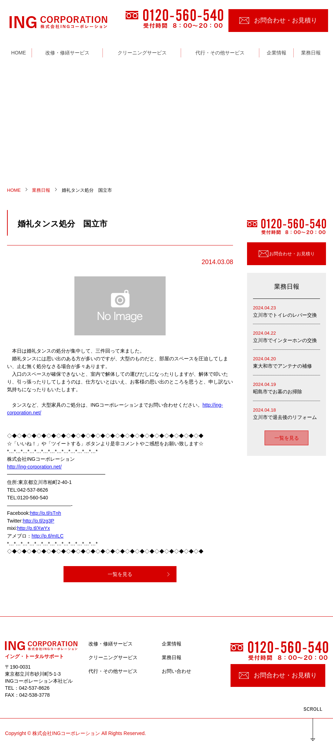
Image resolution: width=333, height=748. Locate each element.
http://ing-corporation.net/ (34, 467)
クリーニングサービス (113, 657)
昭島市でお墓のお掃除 (286, 387)
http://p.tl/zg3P (38, 521)
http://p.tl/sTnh (45, 513)
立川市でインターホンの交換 (286, 336)
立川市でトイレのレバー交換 (286, 311)
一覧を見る (120, 574)
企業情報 (171, 643)
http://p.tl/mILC (48, 536)
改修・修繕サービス (110, 643)
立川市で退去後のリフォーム (286, 413)
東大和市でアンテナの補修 (286, 362)
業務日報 (171, 657)
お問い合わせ (176, 671)
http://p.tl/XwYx (33, 528)
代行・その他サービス (113, 671)
